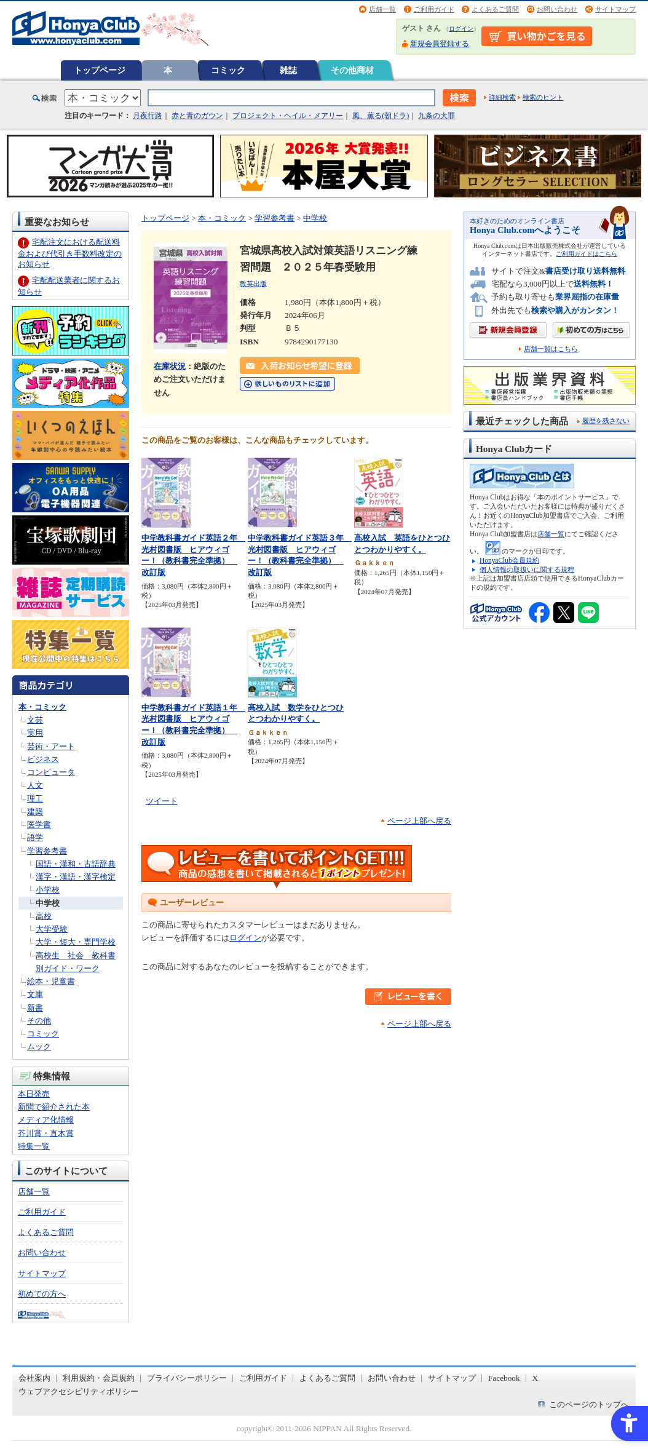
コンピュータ (51, 772)
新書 (35, 1007)
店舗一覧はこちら (551, 349)
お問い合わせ (557, 9)
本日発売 (34, 1093)
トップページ (99, 70)
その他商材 (352, 70)
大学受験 (52, 929)
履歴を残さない (606, 420)
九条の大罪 (436, 115)
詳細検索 (502, 97)
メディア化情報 (46, 1119)
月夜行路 (147, 115)
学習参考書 (47, 851)
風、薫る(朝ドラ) (380, 115)
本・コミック (42, 707)
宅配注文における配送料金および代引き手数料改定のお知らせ (70, 253)
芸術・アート (51, 746)
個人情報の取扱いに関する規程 (527, 569)
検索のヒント (543, 97)
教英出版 (253, 283)
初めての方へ (42, 1293)
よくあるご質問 (495, 9)
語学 (35, 837)
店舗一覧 (382, 9)
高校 (44, 916)
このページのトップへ (589, 1404)
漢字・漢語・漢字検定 (76, 876)
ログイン (461, 28)
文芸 (35, 719)
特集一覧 (34, 1146)
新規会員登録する (439, 43)
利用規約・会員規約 (99, 1378)
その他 (39, 1020)
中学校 (48, 903)
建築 (35, 811)
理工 (35, 798)
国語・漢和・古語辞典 (76, 863)
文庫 (35, 994)
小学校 (48, 889)
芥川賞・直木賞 (46, 1133)
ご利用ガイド (434, 9)
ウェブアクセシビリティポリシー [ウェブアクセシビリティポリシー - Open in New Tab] (78, 1391)
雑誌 (288, 70)
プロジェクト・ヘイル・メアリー (287, 115)
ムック (39, 1046)
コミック (228, 70)
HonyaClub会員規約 (509, 560)
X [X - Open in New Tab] (535, 1378)
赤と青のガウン (197, 115)
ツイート (162, 801)
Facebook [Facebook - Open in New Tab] (504, 1378)
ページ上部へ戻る (419, 820)
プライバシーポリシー (187, 1378)
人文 (35, 785)
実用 (35, 732)
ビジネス (43, 759)
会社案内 (34, 1378)
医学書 (39, 824)
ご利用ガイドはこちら (586, 253)
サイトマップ (615, 9)
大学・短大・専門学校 (76, 942)
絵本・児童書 (51, 981)
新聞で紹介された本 (54, 1106)
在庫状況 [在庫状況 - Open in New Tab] (170, 366)
